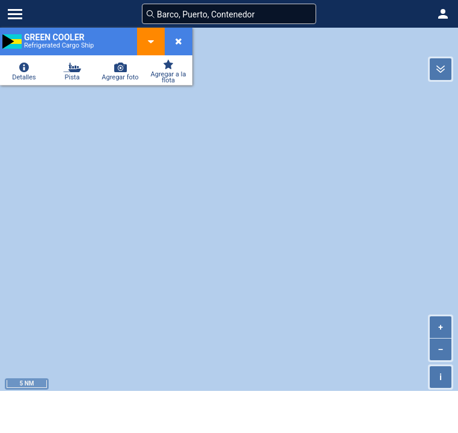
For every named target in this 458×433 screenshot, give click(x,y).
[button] (443, 14)
